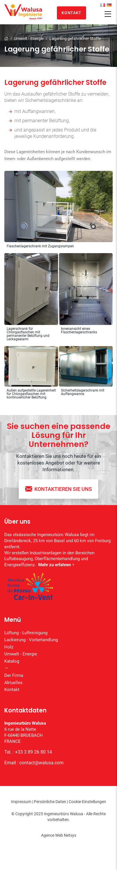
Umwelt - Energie (29, 38)
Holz (8, 647)
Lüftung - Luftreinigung (25, 632)
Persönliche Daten (50, 801)
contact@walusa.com (41, 762)
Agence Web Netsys (58, 835)
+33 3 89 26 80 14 (33, 752)
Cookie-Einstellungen (87, 801)
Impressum (21, 801)
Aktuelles (13, 682)
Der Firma (13, 675)
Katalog (11, 661)
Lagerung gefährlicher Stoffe (75, 38)
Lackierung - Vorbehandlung (31, 639)
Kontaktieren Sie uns (58, 489)
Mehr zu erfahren (56, 564)
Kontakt (71, 12)
